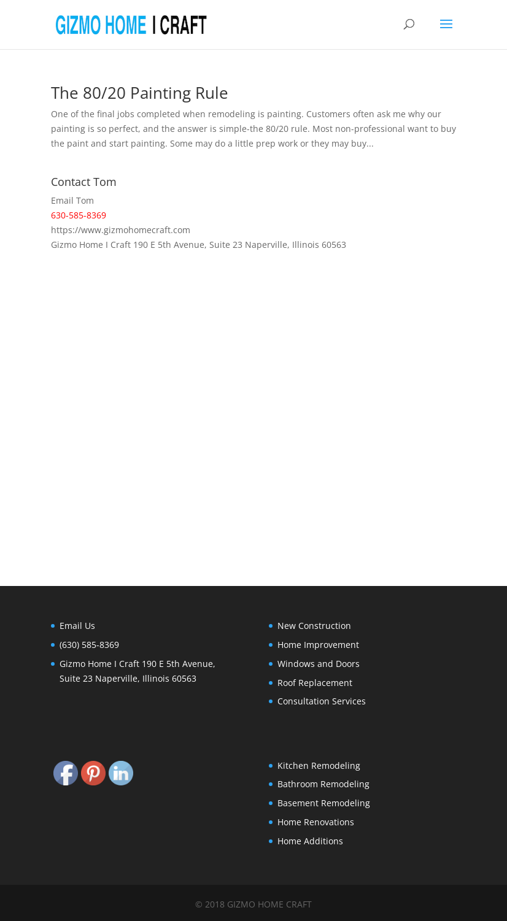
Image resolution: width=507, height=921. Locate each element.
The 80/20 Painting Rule (139, 93)
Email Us (77, 625)
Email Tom (72, 200)
